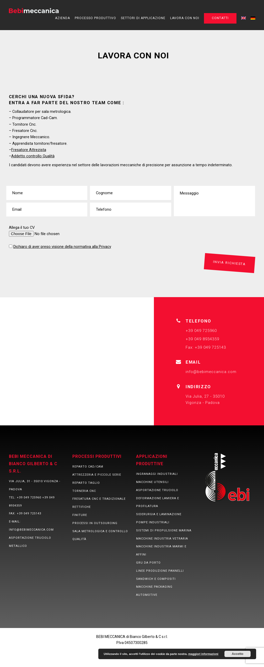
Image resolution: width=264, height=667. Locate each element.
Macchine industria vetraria (162, 538)
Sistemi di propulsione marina (163, 530)
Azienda (62, 18)
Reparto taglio (86, 483)
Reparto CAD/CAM (87, 467)
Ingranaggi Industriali (157, 474)
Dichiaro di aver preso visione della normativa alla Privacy (62, 246)
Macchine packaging (154, 587)
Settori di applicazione (143, 18)
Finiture (79, 515)
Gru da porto (148, 562)
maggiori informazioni (203, 653)
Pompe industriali (152, 522)
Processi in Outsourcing (94, 523)
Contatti (220, 18)
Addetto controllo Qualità (33, 156)
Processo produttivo (95, 18)
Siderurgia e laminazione (158, 514)
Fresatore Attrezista (28, 149)
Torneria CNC (84, 491)
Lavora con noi (184, 18)
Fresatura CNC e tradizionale (99, 499)
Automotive (146, 595)
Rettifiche (81, 507)
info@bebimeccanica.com (211, 372)
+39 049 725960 (29, 497)
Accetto (237, 654)
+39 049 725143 (29, 513)
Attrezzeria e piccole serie (96, 474)
